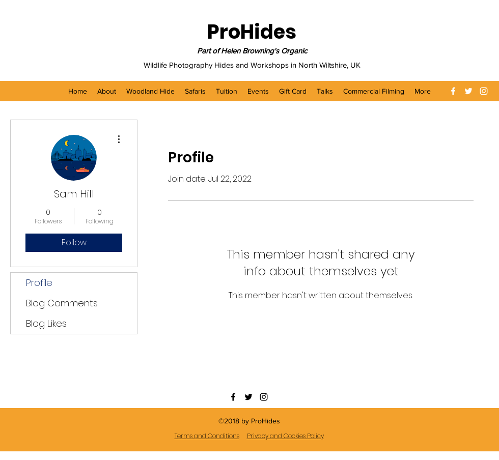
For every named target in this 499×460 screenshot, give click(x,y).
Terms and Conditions (207, 436)
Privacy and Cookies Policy (285, 436)
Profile (39, 282)
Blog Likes (46, 323)
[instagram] (484, 91)
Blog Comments (62, 303)
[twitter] (468, 91)
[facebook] (453, 91)
